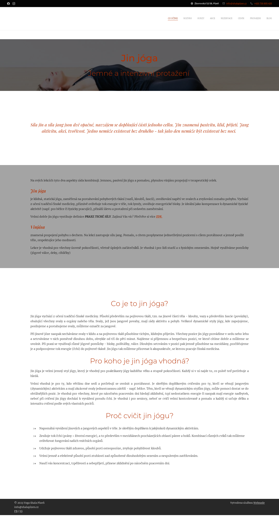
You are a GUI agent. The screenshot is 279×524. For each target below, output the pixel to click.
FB (15, 511)
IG (21, 511)
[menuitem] (233, 18)
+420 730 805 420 (263, 3)
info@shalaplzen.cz (236, 3)
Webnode (259, 502)
